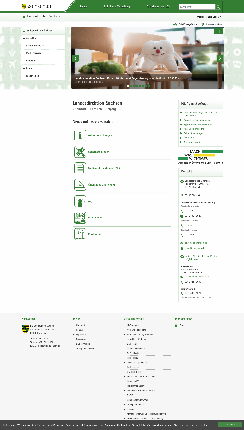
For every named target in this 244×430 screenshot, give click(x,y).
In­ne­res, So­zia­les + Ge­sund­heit (141, 376)
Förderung (94, 234)
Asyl (90, 201)
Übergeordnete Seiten (208, 17)
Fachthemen (32, 76)
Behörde (30, 61)
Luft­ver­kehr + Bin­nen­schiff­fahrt (141, 390)
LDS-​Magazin (133, 325)
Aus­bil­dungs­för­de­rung (137, 339)
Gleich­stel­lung (133, 367)
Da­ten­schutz (81, 339)
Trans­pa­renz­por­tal (193, 142)
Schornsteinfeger (98, 151)
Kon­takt (79, 330)
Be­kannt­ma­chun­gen (194, 133)
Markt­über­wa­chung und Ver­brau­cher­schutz (146, 414)
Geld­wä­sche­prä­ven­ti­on (137, 362)
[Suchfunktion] (197, 7)
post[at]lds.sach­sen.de (196, 243)
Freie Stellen (95, 217)
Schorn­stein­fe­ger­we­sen (137, 400)
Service (76, 319)
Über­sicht (80, 325)
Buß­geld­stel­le (133, 353)
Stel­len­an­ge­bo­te (35, 46)
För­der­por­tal (132, 358)
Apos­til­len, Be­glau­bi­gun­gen (197, 120)
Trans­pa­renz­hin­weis (85, 348)
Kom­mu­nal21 (133, 381)
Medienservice (33, 53)
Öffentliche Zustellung (101, 184)
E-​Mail (182, 325)
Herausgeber (28, 319)
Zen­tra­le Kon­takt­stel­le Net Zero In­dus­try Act (147, 418)
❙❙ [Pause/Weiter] (218, 31)
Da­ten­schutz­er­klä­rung (78, 425)
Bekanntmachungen (100, 135)
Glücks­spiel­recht (134, 372)
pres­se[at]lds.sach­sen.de (197, 276)
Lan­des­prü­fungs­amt (136, 386)
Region (29, 68)
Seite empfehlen (183, 319)
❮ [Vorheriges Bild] (75, 58)
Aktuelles (31, 38)
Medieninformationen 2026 (104, 168)
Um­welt (130, 409)
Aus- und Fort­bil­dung (194, 129)
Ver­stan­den (230, 425)
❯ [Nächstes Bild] (219, 58)
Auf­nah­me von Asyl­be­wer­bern (140, 334)
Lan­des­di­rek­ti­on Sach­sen (39, 31)
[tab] (128, 86)
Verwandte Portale (134, 319)
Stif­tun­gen (189, 137)
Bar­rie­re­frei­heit (83, 344)
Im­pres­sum (81, 334)
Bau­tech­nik (132, 344)
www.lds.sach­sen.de (195, 248)
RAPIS (130, 395)
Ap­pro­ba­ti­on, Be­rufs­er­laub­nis (198, 124)
